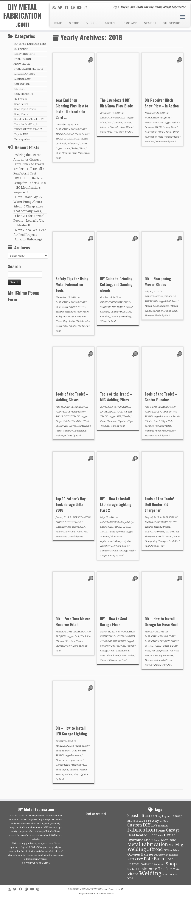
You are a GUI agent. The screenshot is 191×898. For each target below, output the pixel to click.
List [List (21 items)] (147, 840)
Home (81, 316)
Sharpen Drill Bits (169, 541)
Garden (118, 122)
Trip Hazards (80, 153)
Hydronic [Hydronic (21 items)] (135, 840)
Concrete (105, 646)
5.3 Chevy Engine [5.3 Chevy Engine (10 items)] (160, 816)
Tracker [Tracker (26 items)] (165, 869)
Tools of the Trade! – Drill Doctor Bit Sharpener (161, 504)
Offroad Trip (22, 83)
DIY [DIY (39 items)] (146, 825)
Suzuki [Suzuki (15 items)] (152, 869)
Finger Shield (63, 421)
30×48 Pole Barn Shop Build (30, 43)
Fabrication (151, 132)
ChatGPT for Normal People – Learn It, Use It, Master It (28, 220)
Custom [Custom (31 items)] (134, 825)
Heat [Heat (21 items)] (131, 835)
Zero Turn (119, 132)
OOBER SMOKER (23, 94)
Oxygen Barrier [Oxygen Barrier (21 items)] (140, 854)
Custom (149, 127)
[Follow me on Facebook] (68, 7)
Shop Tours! (21, 114)
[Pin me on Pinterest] (74, 7)
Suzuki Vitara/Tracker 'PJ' (29, 119)
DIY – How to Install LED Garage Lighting (71, 731)
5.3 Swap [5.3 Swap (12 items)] (176, 816)
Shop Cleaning (64, 153)
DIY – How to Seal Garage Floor (113, 621)
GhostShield (122, 650)
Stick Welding (64, 430)
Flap (128, 311)
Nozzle (126, 416)
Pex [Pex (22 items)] (140, 859)
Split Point (150, 546)
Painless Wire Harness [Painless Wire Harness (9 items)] (166, 854)
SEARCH (150, 23)
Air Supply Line (159, 655)
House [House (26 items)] (170, 835)
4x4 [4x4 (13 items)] (147, 816)
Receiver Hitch (124, 127)
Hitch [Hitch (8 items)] (160, 835)
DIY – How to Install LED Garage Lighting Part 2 (115, 504)
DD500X (149, 531)
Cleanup (104, 311)
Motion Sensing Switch (122, 550)
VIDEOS (91, 23)
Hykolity (105, 546)
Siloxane (113, 660)
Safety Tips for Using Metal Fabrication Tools (72, 284)
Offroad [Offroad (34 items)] (155, 849)
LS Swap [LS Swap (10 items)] (155, 840)
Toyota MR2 (21, 134)
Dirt (110, 122)
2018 (82, 527)
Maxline (149, 660)
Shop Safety (21, 104)
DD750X (159, 531)
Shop (83, 148)
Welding (126, 316)
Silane (103, 660)
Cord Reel (61, 143)
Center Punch (153, 421)
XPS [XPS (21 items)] (130, 879)
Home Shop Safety (66, 321)
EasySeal (122, 646)
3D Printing (21, 48)
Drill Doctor (165, 536)
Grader (127, 122)
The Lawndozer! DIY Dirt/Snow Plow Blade (116, 103)
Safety (75, 148)
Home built (165, 132)
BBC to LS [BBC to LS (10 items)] (132, 820)
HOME (57, 23)
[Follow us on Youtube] (80, 7)
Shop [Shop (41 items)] (171, 864)
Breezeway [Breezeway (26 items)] (149, 820)
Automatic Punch (170, 416)
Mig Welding (166, 137)
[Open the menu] (182, 17)
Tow (69, 646)
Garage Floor (107, 650)
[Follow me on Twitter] (61, 7)
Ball (76, 636)
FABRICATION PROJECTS (28, 68)
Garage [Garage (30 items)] (173, 830)
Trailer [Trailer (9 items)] (177, 869)
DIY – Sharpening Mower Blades (158, 281)
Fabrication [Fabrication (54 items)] (141, 830)
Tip (130, 421)
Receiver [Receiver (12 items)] (159, 864)
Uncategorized (22, 139)
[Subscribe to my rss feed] (55, 7)
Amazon (104, 536)
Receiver (149, 141)
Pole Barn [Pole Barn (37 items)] (154, 858)
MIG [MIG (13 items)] (171, 845)
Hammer (150, 430)
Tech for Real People (26, 124)
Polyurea (121, 655)
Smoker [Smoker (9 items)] (131, 869)
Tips (66, 326)
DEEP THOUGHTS (24, 54)
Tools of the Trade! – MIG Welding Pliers (116, 396)
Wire (114, 426)
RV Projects (20, 99)
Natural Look (107, 655)
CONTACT (130, 23)
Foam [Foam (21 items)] (160, 830)
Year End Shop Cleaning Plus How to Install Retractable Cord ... (72, 108)
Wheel (104, 321)
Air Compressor (160, 650)
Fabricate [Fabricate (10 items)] (163, 825)
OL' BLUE (19, 89)
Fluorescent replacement (69, 760)
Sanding (116, 316)
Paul (58, 158)
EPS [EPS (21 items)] (154, 825)
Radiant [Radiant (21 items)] (146, 864)
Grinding (105, 316)
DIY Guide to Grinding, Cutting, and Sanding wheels (116, 284)
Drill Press (172, 301)
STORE (74, 23)
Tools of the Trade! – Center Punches (161, 396)
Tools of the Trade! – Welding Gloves (72, 396)
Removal (113, 421)
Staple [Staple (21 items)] (141, 869)
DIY (156, 127)
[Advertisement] (118, 200)
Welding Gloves (64, 435)
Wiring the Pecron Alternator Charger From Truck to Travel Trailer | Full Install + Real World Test (29, 164)
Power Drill (170, 311)
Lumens (104, 550)
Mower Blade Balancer (157, 306)
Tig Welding (79, 430)
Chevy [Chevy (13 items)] (164, 820)
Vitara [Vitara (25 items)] (132, 874)
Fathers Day (62, 531)
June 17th (82, 531)
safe (86, 321)
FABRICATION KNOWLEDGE (71, 129)
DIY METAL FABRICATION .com (22, 16)
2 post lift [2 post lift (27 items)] (136, 815)
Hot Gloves (70, 426)
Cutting (115, 311)
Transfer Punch (153, 435)
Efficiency (72, 143)
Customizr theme (104, 893)
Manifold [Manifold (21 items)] (168, 840)
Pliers (103, 421)
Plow (112, 127)
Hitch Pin (85, 636)
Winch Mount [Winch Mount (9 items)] (169, 874)
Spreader (61, 646)
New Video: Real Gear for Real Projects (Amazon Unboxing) (29, 234)
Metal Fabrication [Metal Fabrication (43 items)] (147, 844)
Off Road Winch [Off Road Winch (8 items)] (171, 850)
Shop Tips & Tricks (25, 109)
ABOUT (110, 23)
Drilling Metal (163, 426)
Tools (73, 326)
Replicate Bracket (165, 430)
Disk (122, 311)
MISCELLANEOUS (24, 73)
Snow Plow (106, 132)
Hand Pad (77, 421)
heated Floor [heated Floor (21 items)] (146, 835)
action (175, 122)
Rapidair (159, 665)
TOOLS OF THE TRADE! (28, 129)
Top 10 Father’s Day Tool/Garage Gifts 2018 (71, 504)
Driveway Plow (168, 127)
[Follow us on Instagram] (87, 7)
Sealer (131, 655)
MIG (119, 416)
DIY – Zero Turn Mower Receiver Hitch (73, 621)
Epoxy (131, 646)
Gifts (73, 531)
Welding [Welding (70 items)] (150, 873)
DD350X (165, 527)
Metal (80, 321)
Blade (103, 122)
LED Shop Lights (120, 546)
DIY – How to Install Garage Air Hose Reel (161, 621)
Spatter (123, 421)
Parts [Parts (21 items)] (131, 859)
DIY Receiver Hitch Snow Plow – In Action (162, 103)
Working (82, 326)
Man (58, 536)
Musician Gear (22, 78)
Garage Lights (122, 541)
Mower (104, 127)
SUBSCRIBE (171, 23)
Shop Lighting (107, 555)
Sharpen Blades (153, 315)
